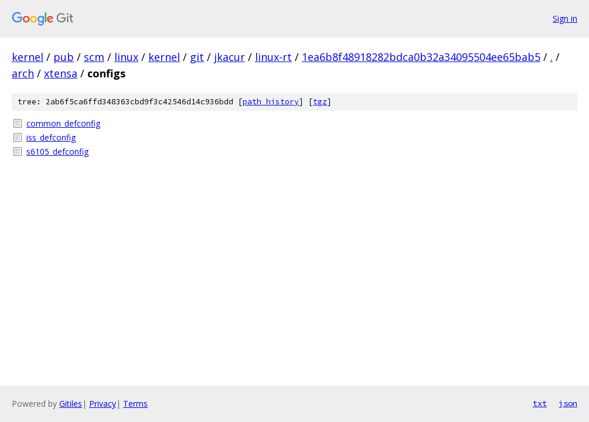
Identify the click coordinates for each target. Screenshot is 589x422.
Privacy (102, 403)
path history (271, 102)
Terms (135, 403)
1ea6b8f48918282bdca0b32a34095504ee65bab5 (421, 57)
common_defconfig (63, 123)
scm (94, 57)
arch (23, 73)
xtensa (60, 73)
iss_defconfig (51, 137)
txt (540, 403)
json (568, 403)
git (197, 57)
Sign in (565, 18)
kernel (27, 57)
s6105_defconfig (57, 151)
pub (63, 57)
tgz (320, 102)
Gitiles (70, 403)
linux (126, 57)
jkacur (229, 57)
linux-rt (273, 57)
